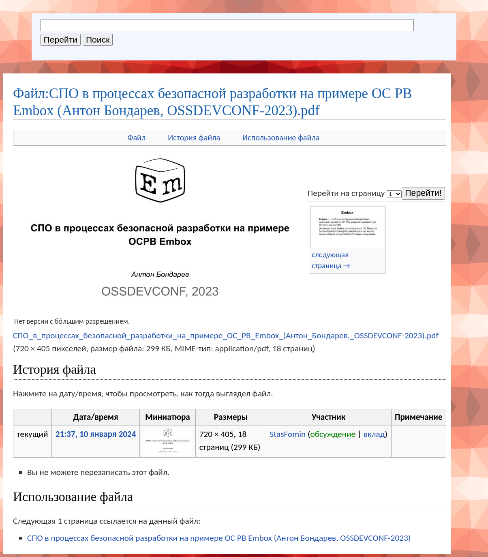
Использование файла (280, 137)
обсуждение (333, 434)
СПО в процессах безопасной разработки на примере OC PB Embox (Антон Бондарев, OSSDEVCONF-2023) (219, 538)
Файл (136, 137)
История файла (194, 137)
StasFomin (288, 434)
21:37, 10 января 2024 (96, 434)
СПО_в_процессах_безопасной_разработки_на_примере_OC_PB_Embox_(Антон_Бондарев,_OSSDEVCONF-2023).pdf (226, 335)
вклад (374, 434)
